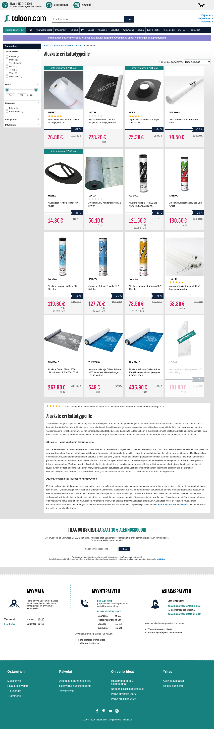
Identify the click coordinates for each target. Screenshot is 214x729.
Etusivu (47, 45)
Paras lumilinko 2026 (123, 693)
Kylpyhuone (128, 30)
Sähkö (91, 30)
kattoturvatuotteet (167, 504)
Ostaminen (16, 671)
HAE (129, 19)
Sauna (140, 30)
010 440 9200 (105, 601)
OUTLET (182, 30)
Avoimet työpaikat (173, 680)
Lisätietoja (161, 559)
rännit (185, 504)
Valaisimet (102, 30)
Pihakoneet (60, 30)
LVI (82, 30)
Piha (30, 30)
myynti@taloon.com (109, 611)
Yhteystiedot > (204, 18)
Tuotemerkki (22, 51)
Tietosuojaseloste (173, 685)
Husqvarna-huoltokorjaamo (75, 685)
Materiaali (22, 103)
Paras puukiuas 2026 (123, 699)
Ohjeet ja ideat (122, 671)
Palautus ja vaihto (17, 685)
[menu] (107, 30)
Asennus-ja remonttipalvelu (75, 680)
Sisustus (115, 30)
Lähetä (124, 549)
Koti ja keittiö (153, 30)
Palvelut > (207, 21)
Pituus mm (22, 125)
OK (31, 95)
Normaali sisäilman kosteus (127, 688)
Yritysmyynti (66, 690)
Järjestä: (177, 62)
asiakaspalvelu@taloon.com (184, 613)
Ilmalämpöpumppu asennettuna (122, 682)
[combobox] (88, 19)
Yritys (167, 671)
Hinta (22, 84)
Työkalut (74, 30)
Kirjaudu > (207, 15)
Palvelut (65, 671)
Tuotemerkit (168, 30)
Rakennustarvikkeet (14, 30)
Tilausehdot (14, 690)
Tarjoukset (195, 30)
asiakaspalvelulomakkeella (184, 605)
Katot (78, 45)
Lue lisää (9, 624)
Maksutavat (14, 680)
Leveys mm (22, 119)
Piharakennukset (43, 30)
